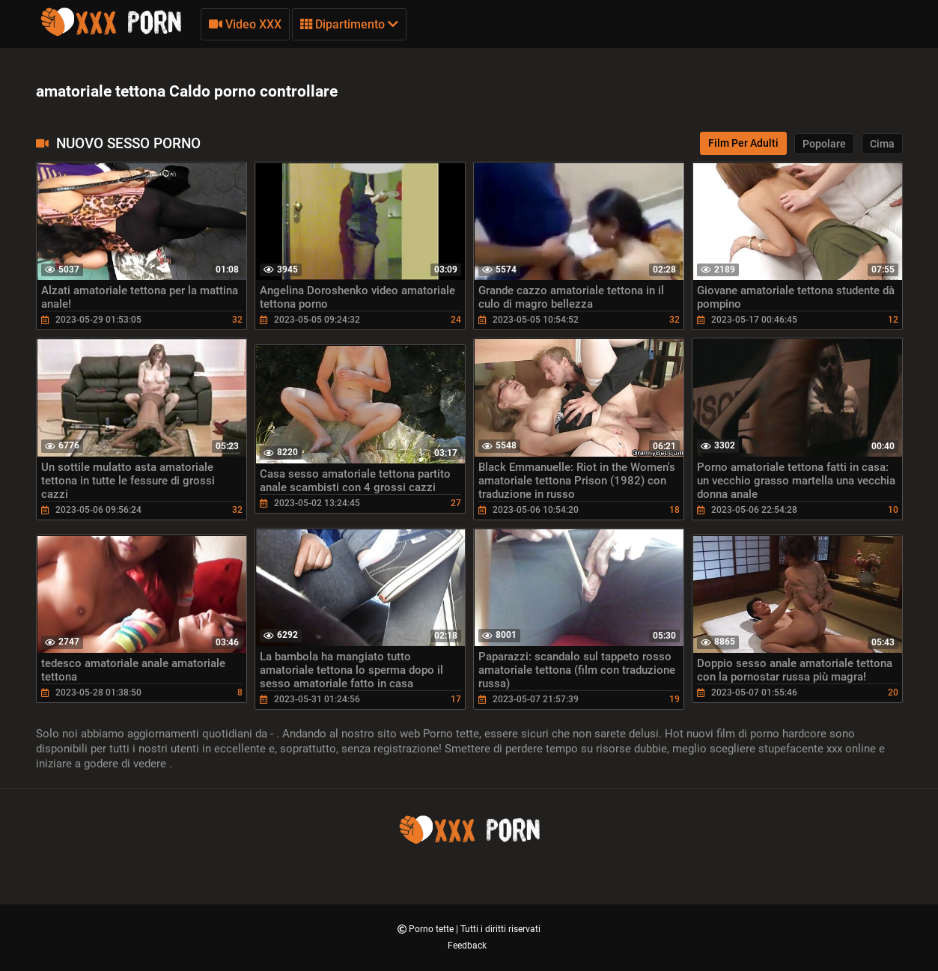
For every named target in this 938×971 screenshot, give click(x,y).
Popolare (824, 144)
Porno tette (432, 929)
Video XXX (245, 24)
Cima (882, 144)
